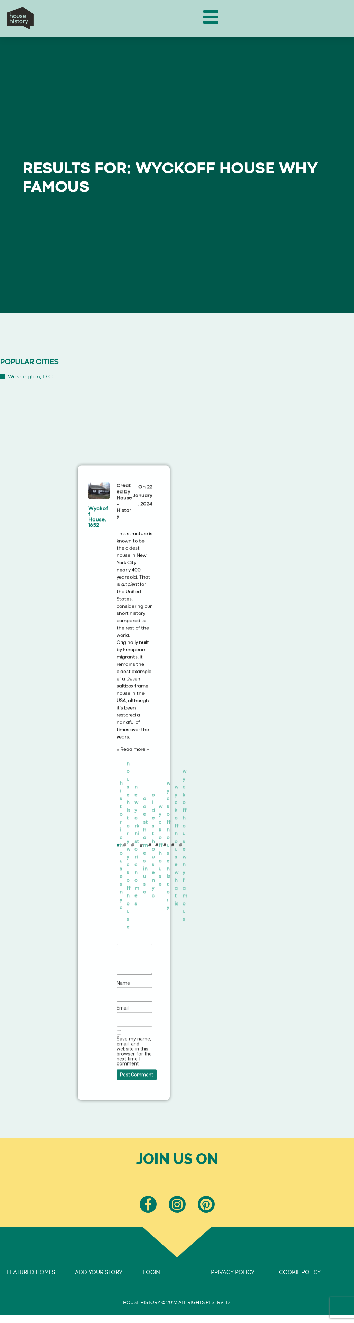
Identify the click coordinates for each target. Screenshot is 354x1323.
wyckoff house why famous (185, 871)
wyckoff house (161, 870)
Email (123, 1034)
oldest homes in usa (145, 871)
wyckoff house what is (177, 871)
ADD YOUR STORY (98, 1272)
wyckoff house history (169, 871)
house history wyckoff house (129, 871)
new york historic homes (136, 871)
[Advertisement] (216, 389)
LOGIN (151, 1272)
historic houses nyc (121, 871)
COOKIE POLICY (300, 1272)
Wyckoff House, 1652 (98, 543)
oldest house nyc (153, 871)
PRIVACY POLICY (232, 1272)
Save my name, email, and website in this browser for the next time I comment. (134, 1077)
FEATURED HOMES (31, 1272)
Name (123, 1009)
